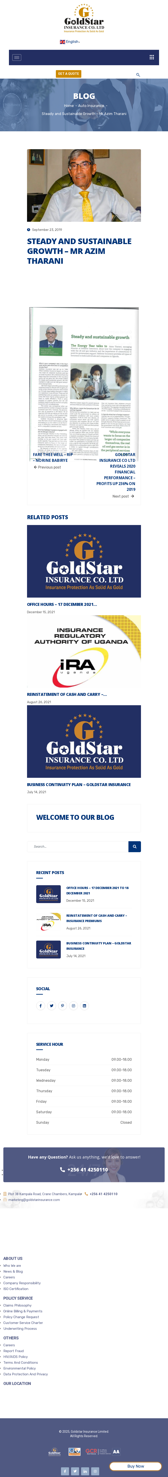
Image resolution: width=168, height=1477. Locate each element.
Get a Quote (68, 74)
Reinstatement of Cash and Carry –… (67, 694)
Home (69, 106)
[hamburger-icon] (16, 57)
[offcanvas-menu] (152, 57)
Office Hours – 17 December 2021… (62, 604)
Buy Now (135, 1466)
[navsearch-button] (138, 75)
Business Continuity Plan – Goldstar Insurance (79, 784)
